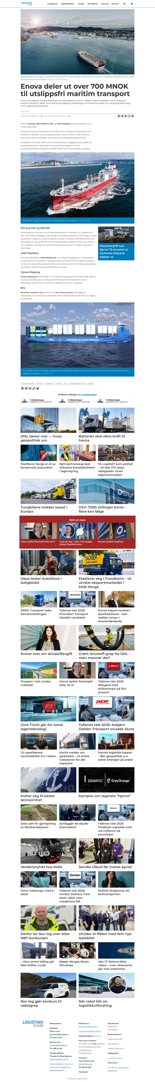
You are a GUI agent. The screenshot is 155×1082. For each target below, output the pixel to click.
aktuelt (39, 384)
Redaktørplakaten (57, 1070)
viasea (59, 384)
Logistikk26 (52, 4)
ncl (65, 384)
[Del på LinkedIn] (122, 116)
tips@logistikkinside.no (88, 1026)
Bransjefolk (92, 4)
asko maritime (28, 384)
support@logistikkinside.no (90, 1031)
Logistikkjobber (67, 4)
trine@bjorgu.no (85, 1050)
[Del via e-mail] (125, 116)
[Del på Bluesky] (132, 116)
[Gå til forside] (26, 3)
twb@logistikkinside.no (59, 1059)
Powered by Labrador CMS (77, 1079)
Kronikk (81, 4)
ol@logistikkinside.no (58, 1045)
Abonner (115, 4)
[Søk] (124, 3)
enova (91, 384)
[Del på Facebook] (119, 116)
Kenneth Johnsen (115, 1058)
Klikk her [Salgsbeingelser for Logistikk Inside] (97, 1036)
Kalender (105, 4)
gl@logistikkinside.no (59, 1034)
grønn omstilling (78, 384)
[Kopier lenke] (129, 116)
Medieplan (83, 1072)
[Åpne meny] (131, 3)
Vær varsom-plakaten (59, 1067)
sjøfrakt (49, 384)
